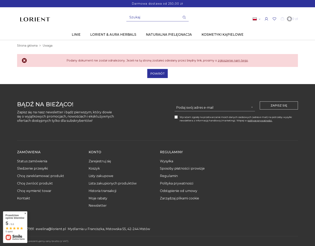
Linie (76, 34)
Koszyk (94, 168)
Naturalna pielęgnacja (169, 34)
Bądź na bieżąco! (45, 104)
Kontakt (23, 198)
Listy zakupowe (101, 176)
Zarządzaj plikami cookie (179, 198)
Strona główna (27, 45)
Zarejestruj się (100, 161)
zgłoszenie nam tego (233, 60)
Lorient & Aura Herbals (113, 34)
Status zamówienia (32, 161)
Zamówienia (29, 152)
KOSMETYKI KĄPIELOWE (222, 34)
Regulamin (169, 176)
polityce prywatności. (260, 120)
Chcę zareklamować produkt (40, 176)
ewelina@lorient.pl (51, 229)
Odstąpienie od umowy (178, 191)
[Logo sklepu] (35, 17)
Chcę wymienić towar (34, 191)
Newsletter (98, 205)
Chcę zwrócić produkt (35, 183)
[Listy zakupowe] (274, 18)
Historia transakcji (102, 191)
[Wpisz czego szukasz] (157, 17)
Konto (95, 152)
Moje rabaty (98, 198)
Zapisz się (279, 105)
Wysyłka (166, 161)
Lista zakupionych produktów (113, 183)
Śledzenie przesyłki (32, 168)
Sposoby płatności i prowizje (182, 168)
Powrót (157, 73)
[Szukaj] (184, 17)
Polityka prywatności (176, 183)
